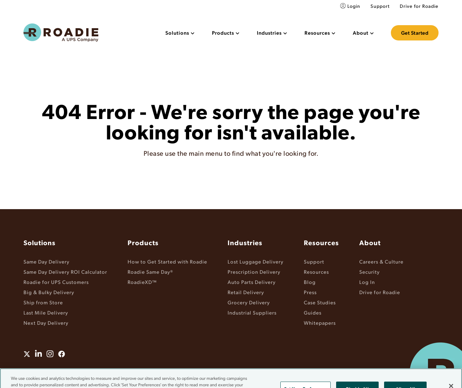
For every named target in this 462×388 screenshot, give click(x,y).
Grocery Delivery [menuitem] (249, 302)
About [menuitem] (370, 242)
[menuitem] (179, 33)
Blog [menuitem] (310, 282)
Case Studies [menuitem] (320, 302)
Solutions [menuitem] (39, 242)
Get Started (415, 32)
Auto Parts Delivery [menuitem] (252, 282)
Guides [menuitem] (312, 312)
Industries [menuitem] (245, 242)
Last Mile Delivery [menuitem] (45, 312)
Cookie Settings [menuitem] (335, 370)
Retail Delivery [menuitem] (246, 292)
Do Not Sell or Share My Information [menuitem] (270, 370)
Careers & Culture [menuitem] (381, 261)
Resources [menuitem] (321, 242)
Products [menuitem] (143, 242)
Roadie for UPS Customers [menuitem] (56, 282)
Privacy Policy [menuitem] (175, 370)
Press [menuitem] (310, 292)
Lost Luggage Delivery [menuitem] (255, 261)
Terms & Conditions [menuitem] (133, 370)
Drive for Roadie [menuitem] (419, 6)
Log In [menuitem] (367, 282)
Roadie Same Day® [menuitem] (150, 271)
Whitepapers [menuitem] (320, 322)
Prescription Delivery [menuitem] (254, 271)
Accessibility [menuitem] (210, 370)
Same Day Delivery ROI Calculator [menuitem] (65, 271)
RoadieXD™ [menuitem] (142, 282)
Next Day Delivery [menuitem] (45, 322)
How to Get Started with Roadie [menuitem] (167, 261)
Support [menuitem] (380, 6)
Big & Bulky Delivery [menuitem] (48, 292)
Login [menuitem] (353, 6)
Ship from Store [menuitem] (43, 302)
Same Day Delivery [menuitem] (46, 261)
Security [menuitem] (369, 271)
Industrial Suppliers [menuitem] (252, 312)
